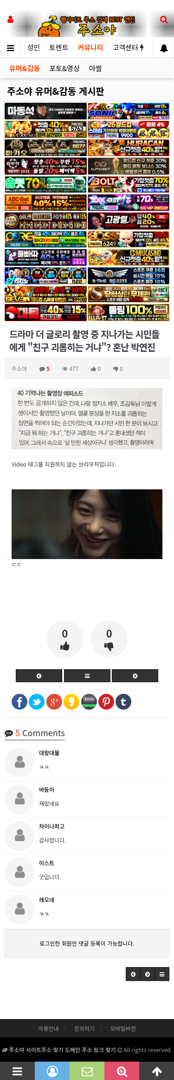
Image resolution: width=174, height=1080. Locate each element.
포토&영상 (64, 68)
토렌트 (58, 47)
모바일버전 (122, 1028)
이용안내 (48, 1028)
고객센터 (128, 47)
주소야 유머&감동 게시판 (55, 91)
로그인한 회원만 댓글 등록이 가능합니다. (86, 943)
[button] (133, 974)
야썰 (95, 68)
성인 (33, 47)
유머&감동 (24, 68)
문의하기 (84, 1028)
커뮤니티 (90, 47)
